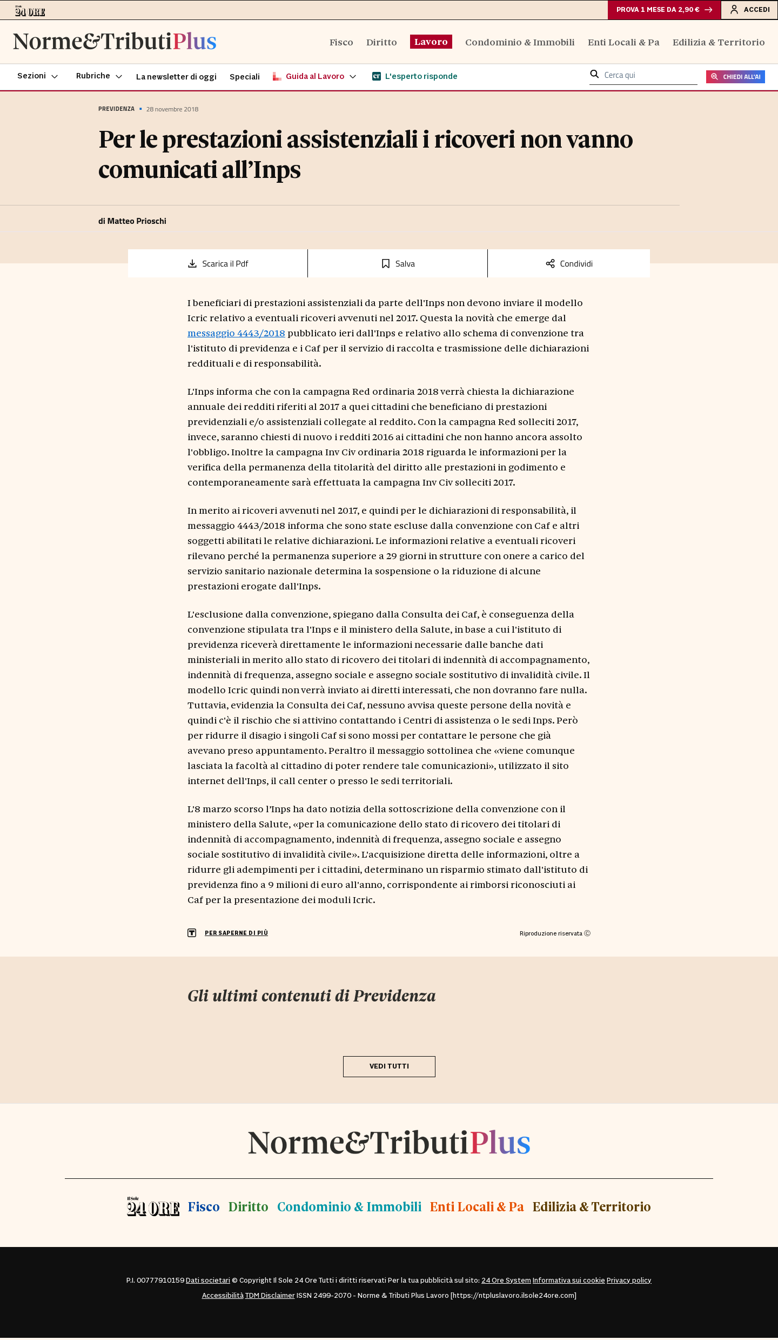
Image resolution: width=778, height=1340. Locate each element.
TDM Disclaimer (270, 1297)
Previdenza (116, 111)
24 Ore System (506, 1282)
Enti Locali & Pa (624, 43)
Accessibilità (223, 1297)
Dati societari (208, 1282)
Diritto (381, 43)
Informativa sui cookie (569, 1282)
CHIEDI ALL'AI (735, 79)
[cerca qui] (648, 78)
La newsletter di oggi (176, 79)
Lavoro (431, 43)
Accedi (748, 10)
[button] (38, 79)
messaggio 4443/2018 (236, 334)
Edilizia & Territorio (719, 43)
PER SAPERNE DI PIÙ (236, 935)
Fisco (341, 43)
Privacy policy (629, 1282)
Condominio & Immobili (520, 43)
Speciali (245, 79)
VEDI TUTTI (389, 1068)
